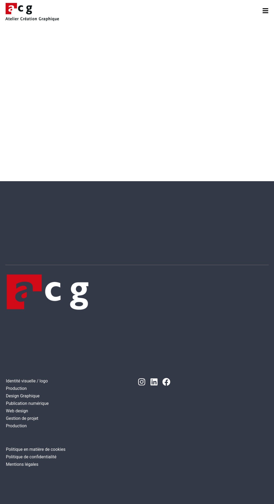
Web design (17, 410)
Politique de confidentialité (31, 456)
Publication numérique (27, 403)
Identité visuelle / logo (27, 380)
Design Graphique (23, 395)
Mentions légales (22, 464)
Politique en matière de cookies (36, 449)
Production (16, 388)
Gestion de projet (22, 418)
